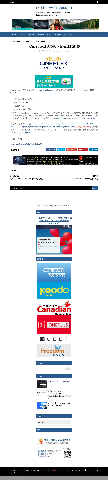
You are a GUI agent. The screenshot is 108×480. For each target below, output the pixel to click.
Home (14, 2)
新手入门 (43, 36)
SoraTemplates (85, 474)
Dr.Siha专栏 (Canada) (54, 7)
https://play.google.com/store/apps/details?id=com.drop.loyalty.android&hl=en (64, 131)
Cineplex (21, 42)
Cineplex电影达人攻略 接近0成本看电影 (28, 149)
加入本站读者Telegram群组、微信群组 (54, 210)
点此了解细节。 (53, 137)
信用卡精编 (59, 36)
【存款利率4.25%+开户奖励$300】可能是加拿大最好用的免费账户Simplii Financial (54, 225)
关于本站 (25, 36)
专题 (51, 36)
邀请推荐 (34, 36)
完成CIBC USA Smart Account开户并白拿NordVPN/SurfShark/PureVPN (59, 399)
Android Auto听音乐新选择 (59, 386)
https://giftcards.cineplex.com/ (43, 92)
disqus (92, 192)
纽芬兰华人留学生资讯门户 (57, 474)
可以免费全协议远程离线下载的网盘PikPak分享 (59, 408)
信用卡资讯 (70, 36)
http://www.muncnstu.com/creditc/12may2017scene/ (36, 123)
